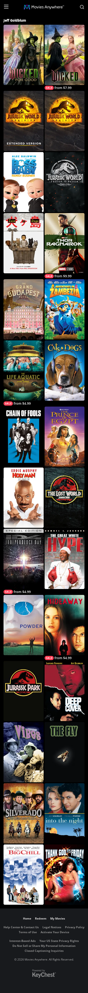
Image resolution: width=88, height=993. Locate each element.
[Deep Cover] (65, 691)
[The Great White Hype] (65, 559)
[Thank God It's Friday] (65, 874)
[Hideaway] (65, 627)
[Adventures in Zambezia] (65, 309)
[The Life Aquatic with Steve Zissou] (24, 373)
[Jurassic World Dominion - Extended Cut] (24, 121)
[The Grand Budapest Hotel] (24, 309)
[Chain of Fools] (24, 437)
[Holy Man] (24, 498)
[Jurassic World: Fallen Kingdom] (65, 182)
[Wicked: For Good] (24, 55)
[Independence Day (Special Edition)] (24, 561)
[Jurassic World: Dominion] (65, 121)
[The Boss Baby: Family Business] (24, 182)
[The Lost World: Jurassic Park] (65, 498)
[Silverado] (24, 813)
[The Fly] (65, 752)
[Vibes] (24, 752)
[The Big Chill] (24, 874)
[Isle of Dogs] (24, 243)
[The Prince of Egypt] (65, 437)
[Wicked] (65, 57)
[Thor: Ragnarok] (65, 245)
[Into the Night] (65, 813)
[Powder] (24, 625)
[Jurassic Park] (24, 691)
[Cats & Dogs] (65, 370)
